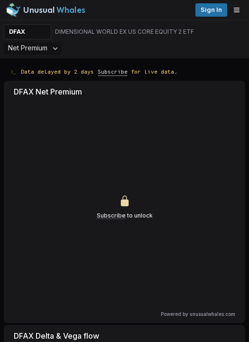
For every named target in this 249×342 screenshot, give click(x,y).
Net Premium (32, 48)
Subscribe (113, 71)
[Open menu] (239, 10)
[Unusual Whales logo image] (45, 10)
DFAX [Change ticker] (17, 31)
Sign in (211, 9)
